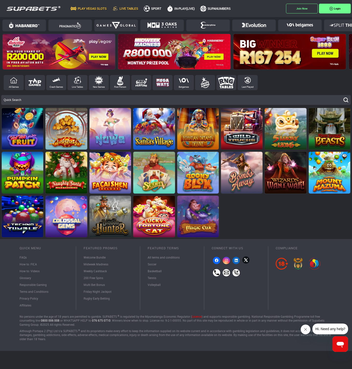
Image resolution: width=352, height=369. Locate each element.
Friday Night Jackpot (97, 291)
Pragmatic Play (70, 25)
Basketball (155, 271)
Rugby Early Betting (97, 298)
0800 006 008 (50, 320)
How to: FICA (28, 264)
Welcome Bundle (95, 257)
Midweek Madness (96, 264)
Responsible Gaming (33, 285)
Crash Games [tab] (56, 86)
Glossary (25, 278)
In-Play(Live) (184, 8)
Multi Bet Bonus (94, 285)
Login (337, 8)
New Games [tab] (99, 86)
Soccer (152, 264)
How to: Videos (30, 271)
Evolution (254, 25)
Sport (156, 8)
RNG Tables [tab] (226, 82)
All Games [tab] (14, 86)
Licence (197, 316)
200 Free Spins (93, 278)
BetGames (299, 25)
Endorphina (208, 25)
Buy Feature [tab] (141, 82)
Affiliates (25, 305)
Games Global (116, 25)
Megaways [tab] (162, 82)
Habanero (24, 25)
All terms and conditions (164, 257)
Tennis (152, 278)
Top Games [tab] (35, 82)
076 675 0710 (101, 320)
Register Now (302, 8)
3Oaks (162, 25)
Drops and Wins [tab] (205, 82)
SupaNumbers (219, 8)
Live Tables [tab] (77, 86)
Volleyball (154, 285)
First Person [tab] (120, 86)
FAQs (23, 257)
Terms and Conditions (34, 291)
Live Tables (129, 8)
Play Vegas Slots (92, 8)
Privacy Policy (29, 298)
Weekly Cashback (95, 271)
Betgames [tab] (184, 86)
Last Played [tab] (247, 86)
